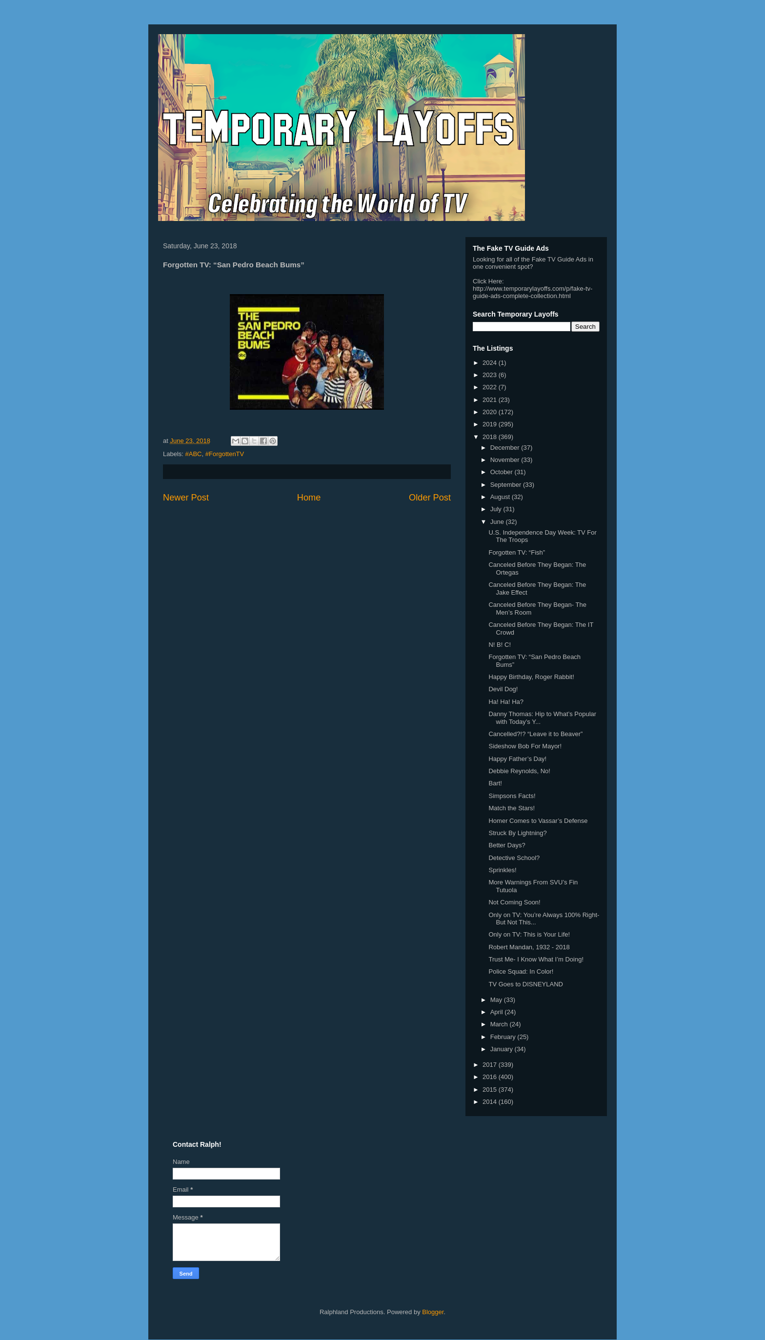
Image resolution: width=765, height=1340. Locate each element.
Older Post (430, 497)
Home (309, 497)
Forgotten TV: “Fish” (516, 552)
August (501, 496)
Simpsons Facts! (511, 796)
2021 (491, 399)
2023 (491, 375)
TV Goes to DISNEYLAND (525, 984)
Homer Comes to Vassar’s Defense (537, 820)
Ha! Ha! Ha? (505, 701)
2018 (491, 436)
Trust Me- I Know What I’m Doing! (536, 959)
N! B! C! (499, 644)
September (506, 484)
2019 (491, 424)
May (497, 999)
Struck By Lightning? (517, 833)
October (502, 472)
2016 (491, 1076)
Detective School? (514, 857)
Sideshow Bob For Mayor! (525, 746)
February (504, 1036)
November (506, 459)
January (502, 1049)
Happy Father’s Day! (517, 758)
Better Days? (506, 845)
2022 (491, 387)
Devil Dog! (503, 689)
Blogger (432, 1312)
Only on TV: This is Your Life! (529, 934)
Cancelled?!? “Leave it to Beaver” (535, 734)
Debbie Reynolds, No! (519, 771)
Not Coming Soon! (514, 902)
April (497, 1012)
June (498, 521)
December (506, 447)
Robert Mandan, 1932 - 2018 (528, 947)
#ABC (193, 454)
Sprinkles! (502, 870)
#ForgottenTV (224, 454)
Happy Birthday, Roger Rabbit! (531, 676)
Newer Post (186, 497)
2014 (491, 1101)
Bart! (495, 783)
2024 (491, 362)
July (496, 509)
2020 (491, 412)
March (500, 1024)
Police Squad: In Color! (520, 971)
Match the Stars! (511, 808)
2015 (491, 1089)
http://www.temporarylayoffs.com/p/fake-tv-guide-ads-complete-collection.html (532, 292)
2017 (491, 1064)
